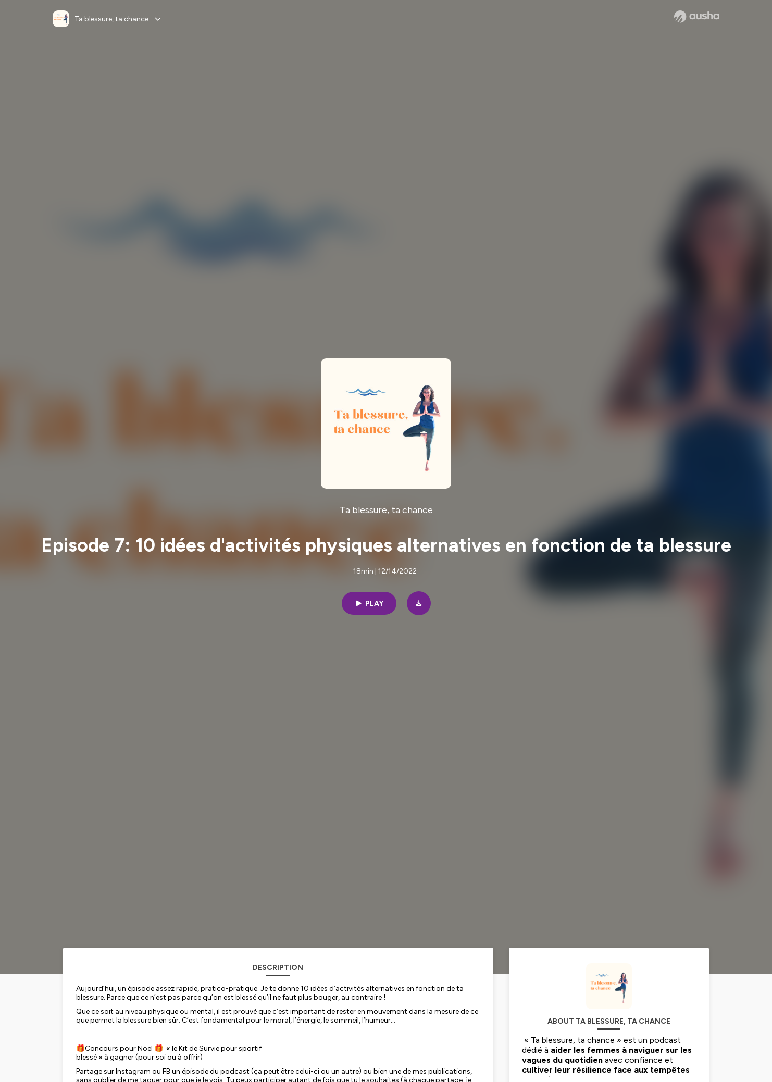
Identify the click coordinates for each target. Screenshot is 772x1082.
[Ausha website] (696, 16)
